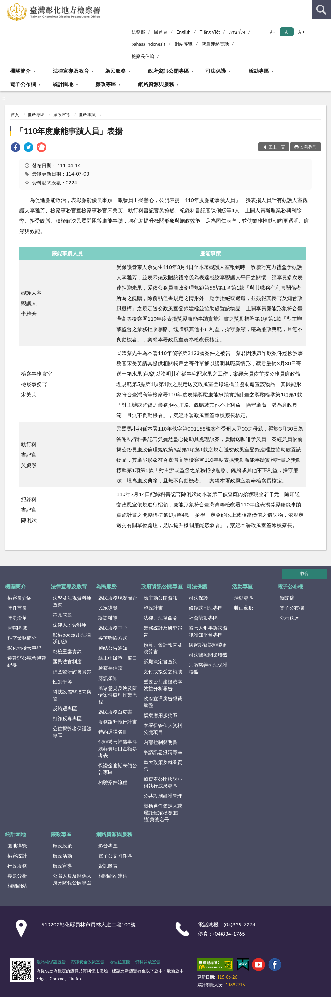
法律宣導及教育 (71, 71)
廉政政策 (62, 845)
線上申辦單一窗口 (117, 658)
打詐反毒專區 (67, 718)
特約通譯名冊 (112, 732)
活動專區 (258, 71)
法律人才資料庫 (70, 624)
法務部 (138, 32)
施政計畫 (153, 608)
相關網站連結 (112, 876)
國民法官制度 (67, 661)
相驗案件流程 (112, 782)
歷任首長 (17, 608)
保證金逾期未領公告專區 (117, 768)
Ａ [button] (286, 32)
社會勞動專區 (203, 618)
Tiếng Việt (210, 32)
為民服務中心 (112, 628)
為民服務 (115, 71)
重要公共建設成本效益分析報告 (163, 685)
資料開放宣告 (147, 961)
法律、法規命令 (160, 618)
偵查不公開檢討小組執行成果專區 (163, 782)
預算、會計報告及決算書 (163, 648)
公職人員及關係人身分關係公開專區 (72, 879)
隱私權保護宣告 (51, 961)
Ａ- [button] (272, 32)
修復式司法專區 (206, 608)
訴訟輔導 (108, 618)
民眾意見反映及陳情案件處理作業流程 (117, 694)
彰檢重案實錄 (67, 651)
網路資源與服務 (156, 84)
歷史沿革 (17, 618)
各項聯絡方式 (112, 638)
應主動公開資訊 (160, 598)
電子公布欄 (23, 84)
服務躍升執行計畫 (117, 722)
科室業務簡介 (22, 638)
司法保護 (215, 71)
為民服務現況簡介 (117, 598)
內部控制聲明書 (160, 742)
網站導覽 (184, 44)
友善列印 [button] (308, 147)
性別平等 (62, 681)
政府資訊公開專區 (168, 71)
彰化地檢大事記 (24, 648)
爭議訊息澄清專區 (163, 752)
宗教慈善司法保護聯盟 (208, 668)
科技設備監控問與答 (72, 695)
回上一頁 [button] (276, 147)
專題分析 (17, 876)
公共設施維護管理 (163, 796)
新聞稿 (287, 598)
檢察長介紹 (19, 598)
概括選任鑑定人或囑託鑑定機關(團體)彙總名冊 (163, 812)
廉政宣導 (61, 114)
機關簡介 (20, 71)
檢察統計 (17, 856)
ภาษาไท (237, 32)
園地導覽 (17, 845)
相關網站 (17, 886)
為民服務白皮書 (115, 712)
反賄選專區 (65, 708)
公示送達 (289, 618)
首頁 (15, 114)
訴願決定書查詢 (160, 661)
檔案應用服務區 (160, 715)
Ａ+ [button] (300, 32)
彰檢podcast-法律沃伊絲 (72, 638)
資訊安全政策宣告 (87, 961)
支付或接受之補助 (163, 671)
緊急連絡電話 (215, 44)
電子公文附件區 (115, 856)
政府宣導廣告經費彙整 (163, 701)
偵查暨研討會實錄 (72, 671)
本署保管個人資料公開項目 (163, 728)
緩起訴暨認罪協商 (208, 645)
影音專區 (108, 845)
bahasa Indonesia (149, 44)
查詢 (321, 9)
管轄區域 (17, 628)
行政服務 (17, 866)
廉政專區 (105, 84)
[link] (15, 148)
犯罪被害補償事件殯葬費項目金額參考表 (117, 748)
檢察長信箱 (143, 56)
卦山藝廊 (243, 608)
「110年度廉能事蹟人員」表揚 (69, 131)
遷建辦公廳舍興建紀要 (26, 661)
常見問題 (62, 614)
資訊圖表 (108, 866)
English (183, 32)
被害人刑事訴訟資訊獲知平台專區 (208, 631)
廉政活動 (62, 856)
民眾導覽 (108, 608)
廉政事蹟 (87, 114)
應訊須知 (108, 678)
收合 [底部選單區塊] (304, 573)
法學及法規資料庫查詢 (72, 601)
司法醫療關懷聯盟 (208, 655)
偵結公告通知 (112, 648)
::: (5, 4)
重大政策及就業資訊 (163, 765)
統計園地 (63, 84)
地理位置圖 (119, 961)
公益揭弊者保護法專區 (72, 732)
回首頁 (160, 32)
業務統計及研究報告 (163, 631)
